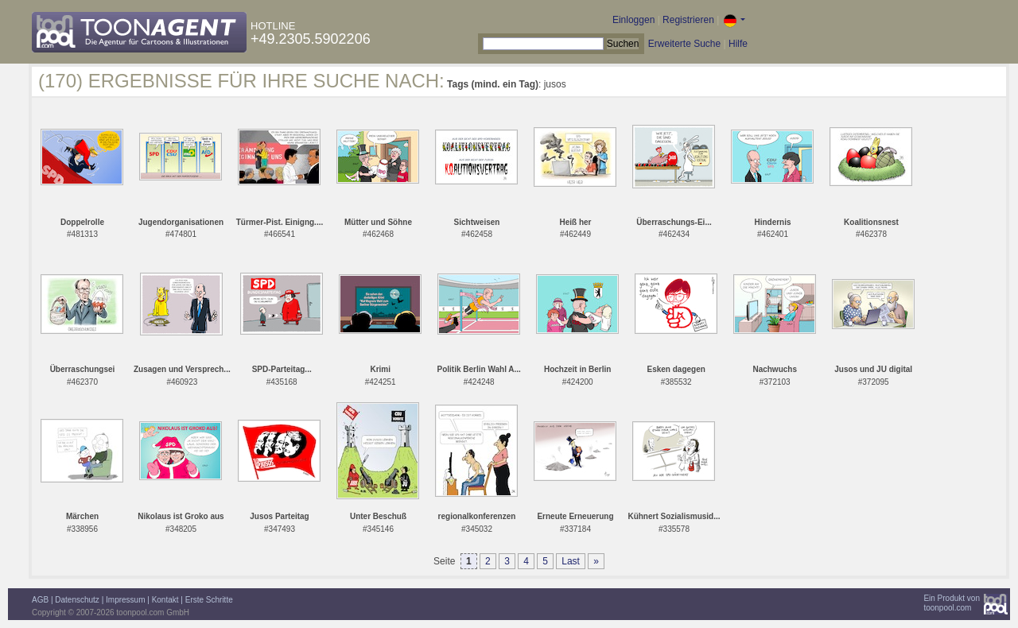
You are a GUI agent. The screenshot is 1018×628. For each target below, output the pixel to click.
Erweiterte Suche (684, 43)
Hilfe (738, 43)
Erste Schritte (209, 599)
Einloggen (633, 19)
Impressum (125, 599)
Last (570, 561)
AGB (40, 599)
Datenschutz (77, 599)
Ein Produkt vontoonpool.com (951, 603)
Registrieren (688, 19)
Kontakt (165, 599)
